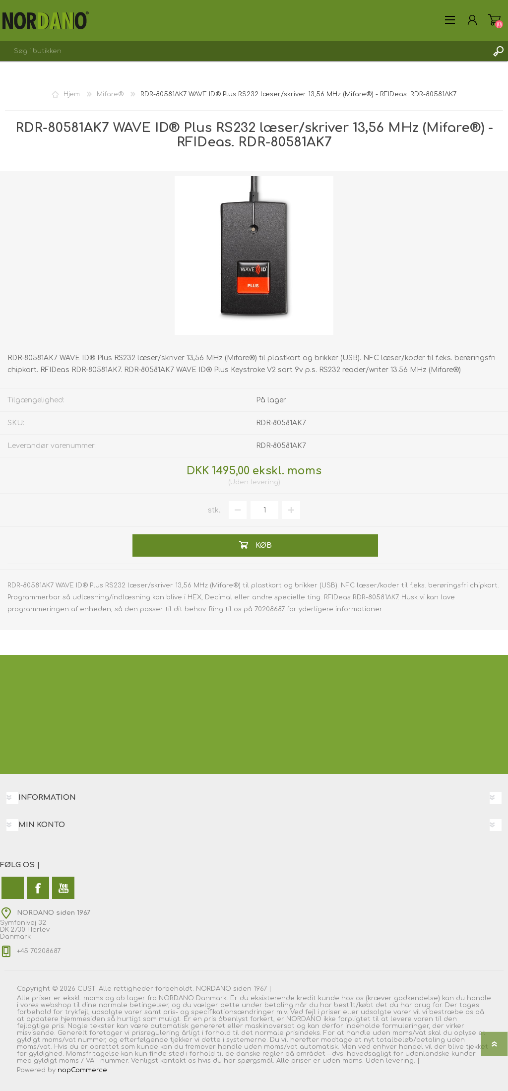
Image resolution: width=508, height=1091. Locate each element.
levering (264, 482)
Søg (498, 51)
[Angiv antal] (264, 510)
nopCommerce (82, 1070)
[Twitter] (12, 888)
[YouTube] (63, 888)
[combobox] (244, 51)
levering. (400, 1060)
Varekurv (494, 20)
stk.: (215, 510)
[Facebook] (38, 888)
